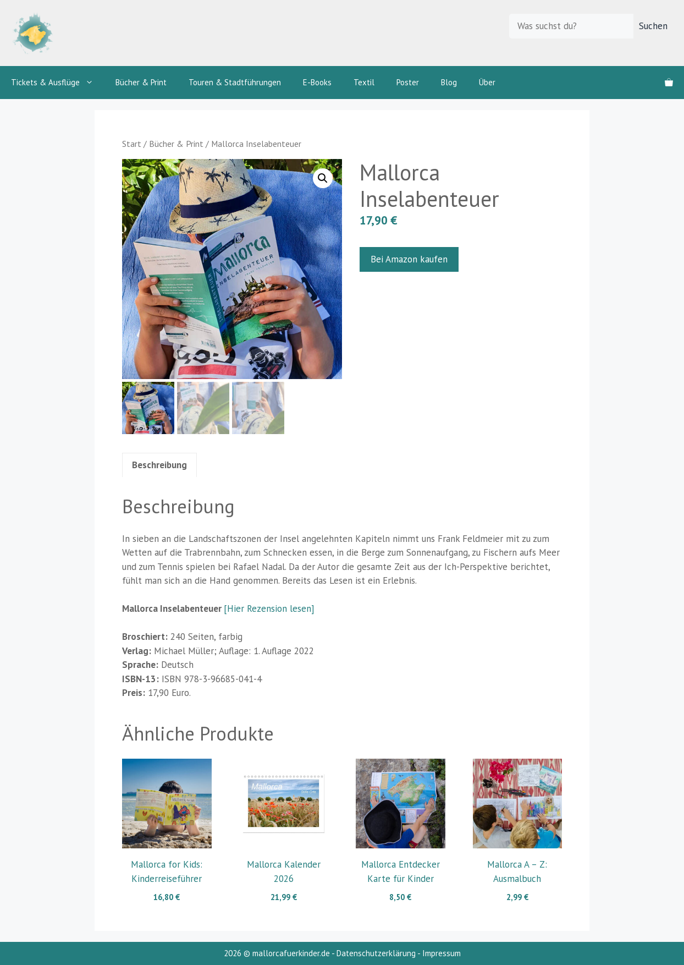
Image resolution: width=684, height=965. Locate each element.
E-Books (317, 82)
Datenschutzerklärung (376, 953)
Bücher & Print (141, 82)
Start (131, 143)
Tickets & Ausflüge (57, 82)
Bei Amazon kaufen (409, 259)
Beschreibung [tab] (159, 465)
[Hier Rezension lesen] (269, 608)
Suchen (653, 26)
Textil (364, 82)
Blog (449, 82)
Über (487, 82)
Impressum (441, 953)
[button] (323, 178)
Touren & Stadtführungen (235, 82)
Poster (407, 82)
